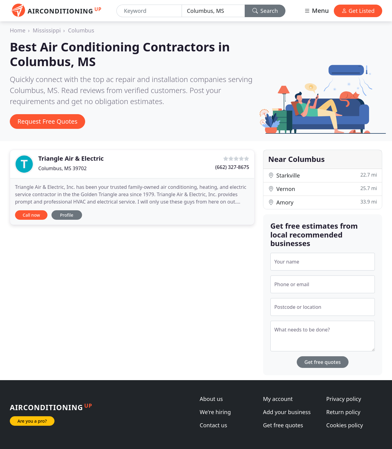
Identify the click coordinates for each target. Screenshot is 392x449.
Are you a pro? (32, 421)
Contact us (213, 425)
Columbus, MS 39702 (62, 168)
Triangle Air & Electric (71, 158)
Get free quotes (322, 362)
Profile (66, 215)
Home (17, 30)
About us (211, 398)
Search (265, 10)
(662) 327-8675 (232, 167)
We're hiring (215, 412)
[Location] (213, 11)
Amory (322, 202)
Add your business (287, 412)
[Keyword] (149, 11)
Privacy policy (343, 398)
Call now (31, 215)
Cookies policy (344, 425)
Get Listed (358, 10)
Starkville (322, 175)
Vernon (322, 189)
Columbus (81, 30)
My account (278, 398)
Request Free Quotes (47, 121)
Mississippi (47, 30)
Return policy (343, 412)
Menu (316, 10)
